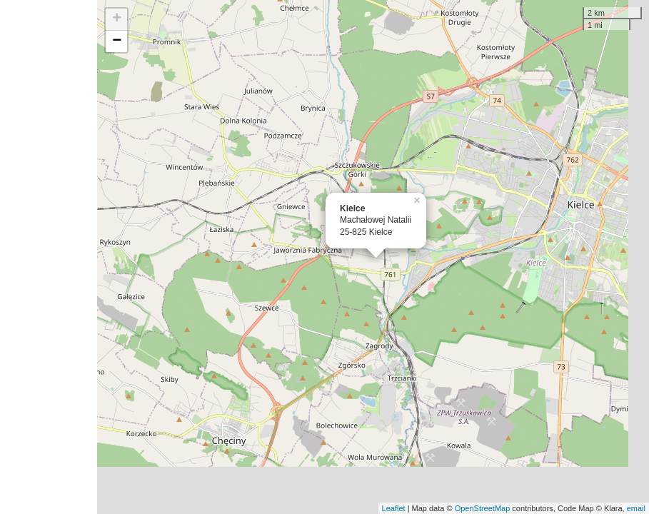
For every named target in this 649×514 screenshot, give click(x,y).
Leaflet (394, 508)
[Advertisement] (48, 257)
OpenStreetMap (482, 508)
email (636, 508)
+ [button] (116, 19)
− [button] (116, 41)
